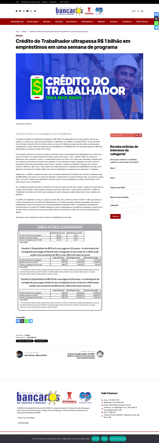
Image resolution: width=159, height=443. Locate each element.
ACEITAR (95, 439)
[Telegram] (31, 321)
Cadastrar (115, 216)
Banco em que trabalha (119, 197)
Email (113, 178)
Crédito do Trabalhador (24, 341)
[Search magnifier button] (140, 135)
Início (17, 31)
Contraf (27, 335)
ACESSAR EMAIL (23, 423)
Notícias (24, 31)
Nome (113, 168)
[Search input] (123, 135)
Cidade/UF (114, 205)
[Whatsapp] (26, 321)
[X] (22, 321)
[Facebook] (18, 321)
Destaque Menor (41, 341)
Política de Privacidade (26, 418)
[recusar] (156, 439)
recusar (104, 439)
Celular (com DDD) (118, 187)
